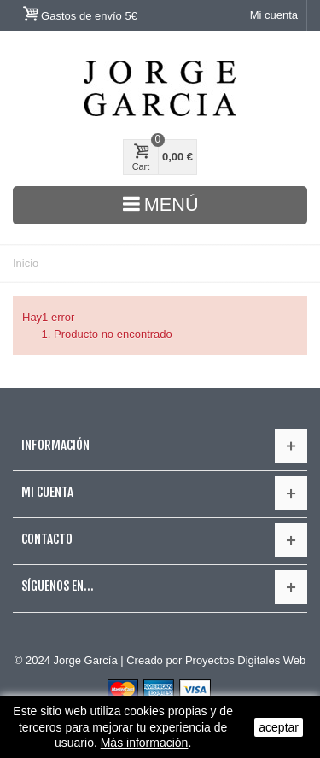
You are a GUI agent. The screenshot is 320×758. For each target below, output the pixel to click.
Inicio (25, 263)
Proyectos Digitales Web (245, 660)
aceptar (279, 727)
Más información (145, 742)
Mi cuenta (274, 15)
